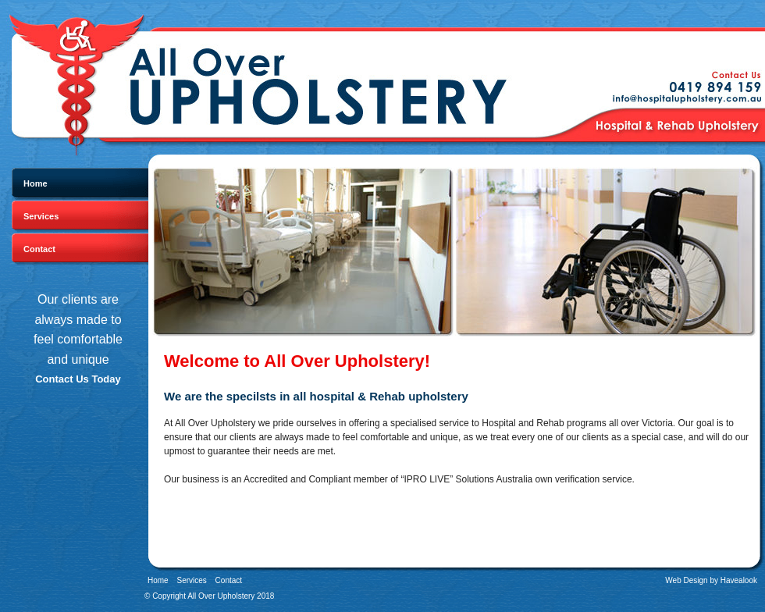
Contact (39, 249)
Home (35, 183)
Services (41, 216)
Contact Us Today (78, 379)
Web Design (686, 580)
